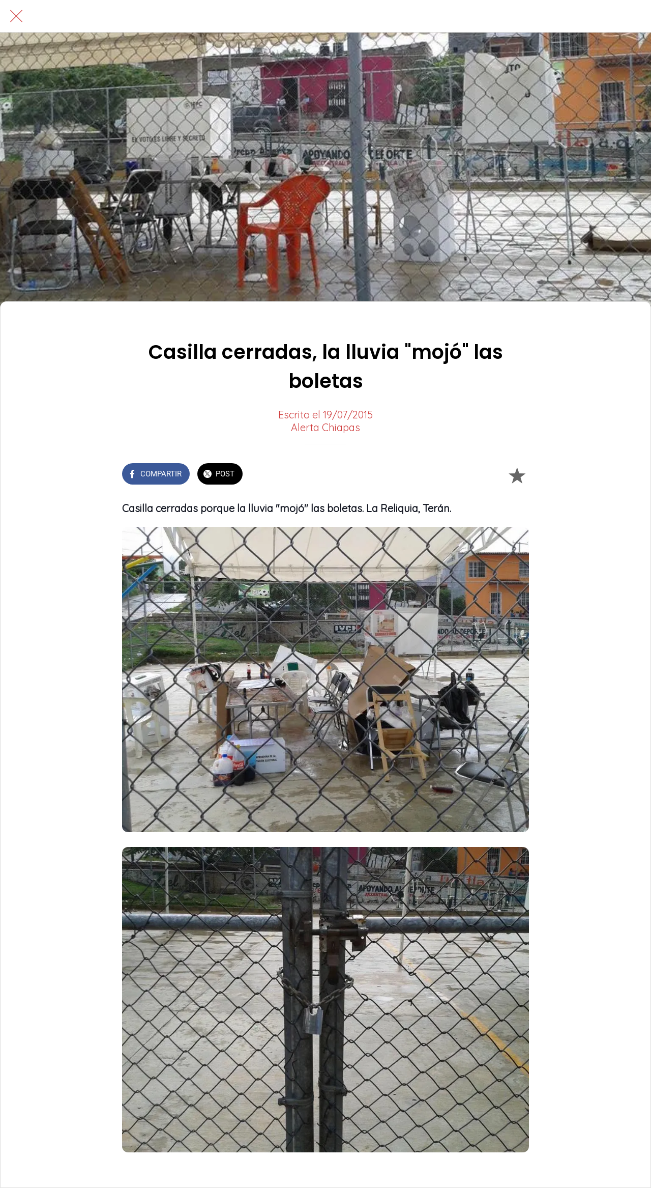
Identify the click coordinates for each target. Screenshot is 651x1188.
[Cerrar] (16, 16)
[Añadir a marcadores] (517, 475)
